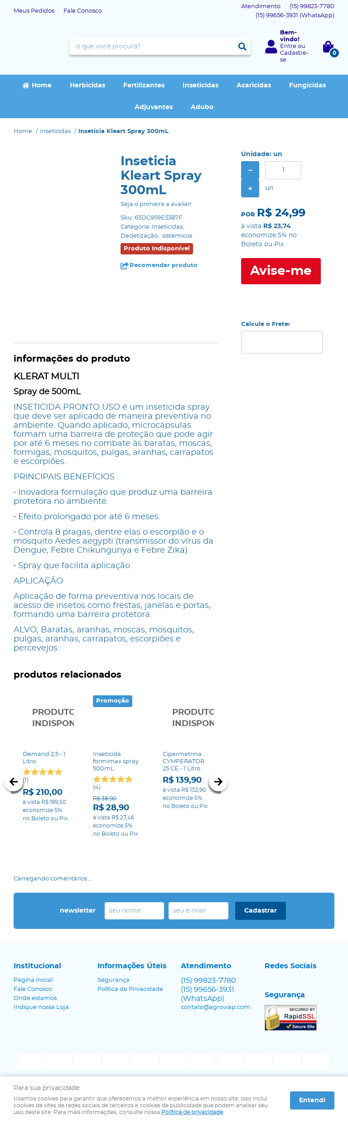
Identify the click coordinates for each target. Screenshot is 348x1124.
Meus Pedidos (34, 11)
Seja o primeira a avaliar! (156, 204)
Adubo (202, 107)
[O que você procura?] (242, 46)
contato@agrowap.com (215, 1005)
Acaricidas (254, 85)
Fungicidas (307, 85)
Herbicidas (87, 85)
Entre (288, 46)
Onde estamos (35, 996)
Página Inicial (33, 978)
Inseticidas (200, 85)
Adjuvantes (154, 107)
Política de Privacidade (130, 987)
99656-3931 (295, 16)
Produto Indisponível (46, 718)
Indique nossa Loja (41, 1005)
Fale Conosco (82, 11)
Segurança (113, 978)
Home (42, 85)
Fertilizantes (143, 85)
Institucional (37, 963)
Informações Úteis (132, 963)
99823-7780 (312, 7)
